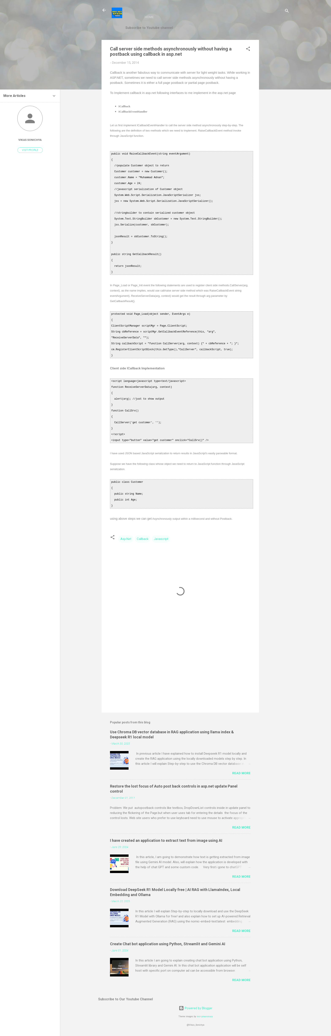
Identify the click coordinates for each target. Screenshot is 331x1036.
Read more (241, 773)
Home (149, 17)
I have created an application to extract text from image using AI (166, 840)
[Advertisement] (275, 103)
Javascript (161, 539)
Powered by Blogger (195, 1008)
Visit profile (30, 150)
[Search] (286, 11)
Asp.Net (125, 539)
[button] (248, 49)
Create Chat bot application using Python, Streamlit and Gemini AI (167, 944)
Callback (142, 539)
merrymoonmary (205, 1016)
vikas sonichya (30, 139)
